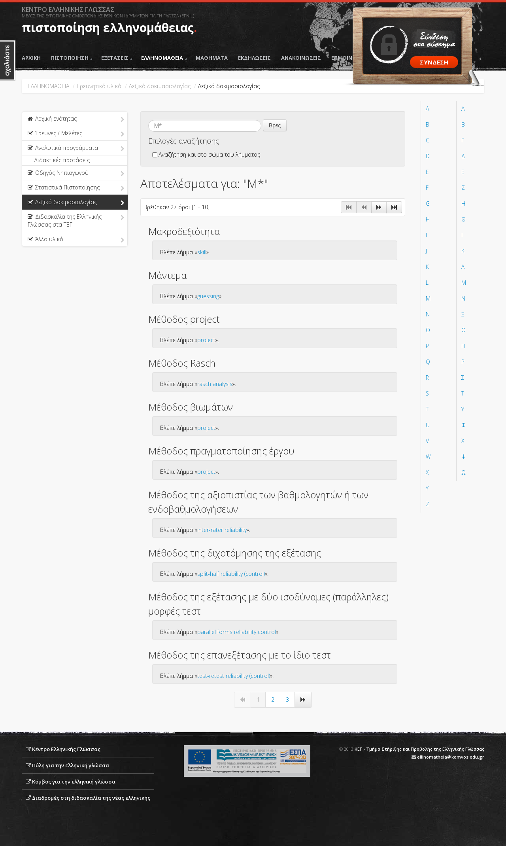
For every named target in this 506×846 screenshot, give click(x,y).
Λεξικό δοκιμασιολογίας (160, 86)
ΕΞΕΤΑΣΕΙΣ (116, 57)
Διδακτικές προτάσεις (62, 160)
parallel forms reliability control (236, 632)
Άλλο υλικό (76, 239)
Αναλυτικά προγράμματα (76, 148)
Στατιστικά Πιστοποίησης (76, 188)
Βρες (275, 125)
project (206, 340)
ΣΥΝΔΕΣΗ (434, 62)
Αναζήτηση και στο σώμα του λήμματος (206, 154)
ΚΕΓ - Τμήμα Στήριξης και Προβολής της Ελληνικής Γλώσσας (419, 749)
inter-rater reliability (222, 530)
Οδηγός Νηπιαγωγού (76, 173)
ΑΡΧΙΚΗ (31, 57)
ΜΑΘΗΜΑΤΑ (212, 57)
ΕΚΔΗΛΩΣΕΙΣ (254, 57)
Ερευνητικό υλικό (99, 86)
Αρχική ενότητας (76, 119)
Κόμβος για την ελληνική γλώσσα (73, 781)
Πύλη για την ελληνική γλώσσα (70, 765)
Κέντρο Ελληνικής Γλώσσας (66, 749)
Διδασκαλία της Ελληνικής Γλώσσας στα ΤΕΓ (76, 220)
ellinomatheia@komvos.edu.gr (450, 757)
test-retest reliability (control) (233, 675)
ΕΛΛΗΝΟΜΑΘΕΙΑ (164, 57)
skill (201, 252)
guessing (208, 296)
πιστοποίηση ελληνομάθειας (108, 27)
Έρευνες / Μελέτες (76, 133)
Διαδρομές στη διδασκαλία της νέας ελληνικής (91, 797)
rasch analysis (214, 384)
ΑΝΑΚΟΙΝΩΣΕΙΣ (301, 57)
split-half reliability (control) (231, 573)
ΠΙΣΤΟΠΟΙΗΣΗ (71, 57)
